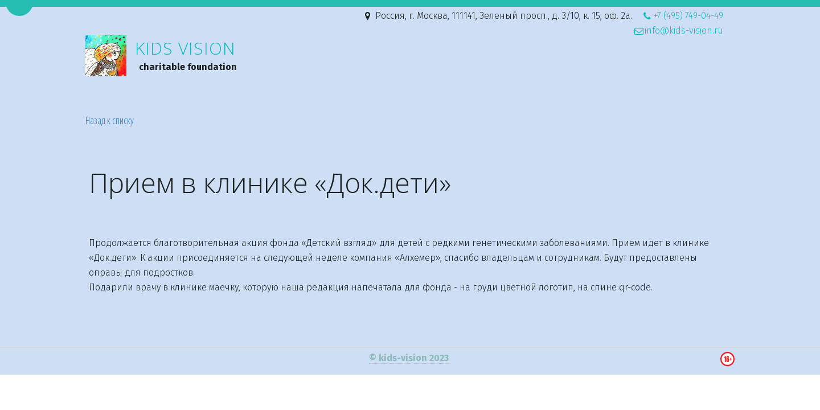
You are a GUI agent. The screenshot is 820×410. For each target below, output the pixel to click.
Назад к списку (109, 120)
